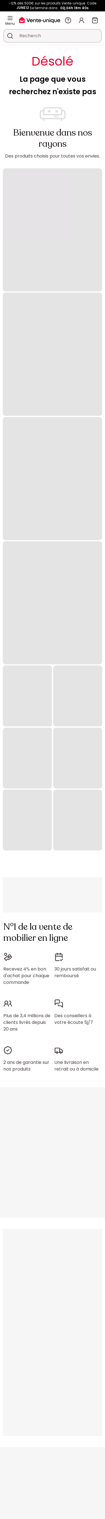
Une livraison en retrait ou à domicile (76, 1065)
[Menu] (10, 18)
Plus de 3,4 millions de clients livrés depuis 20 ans (26, 1022)
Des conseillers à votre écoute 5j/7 (73, 1019)
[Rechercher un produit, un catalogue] (10, 36)
